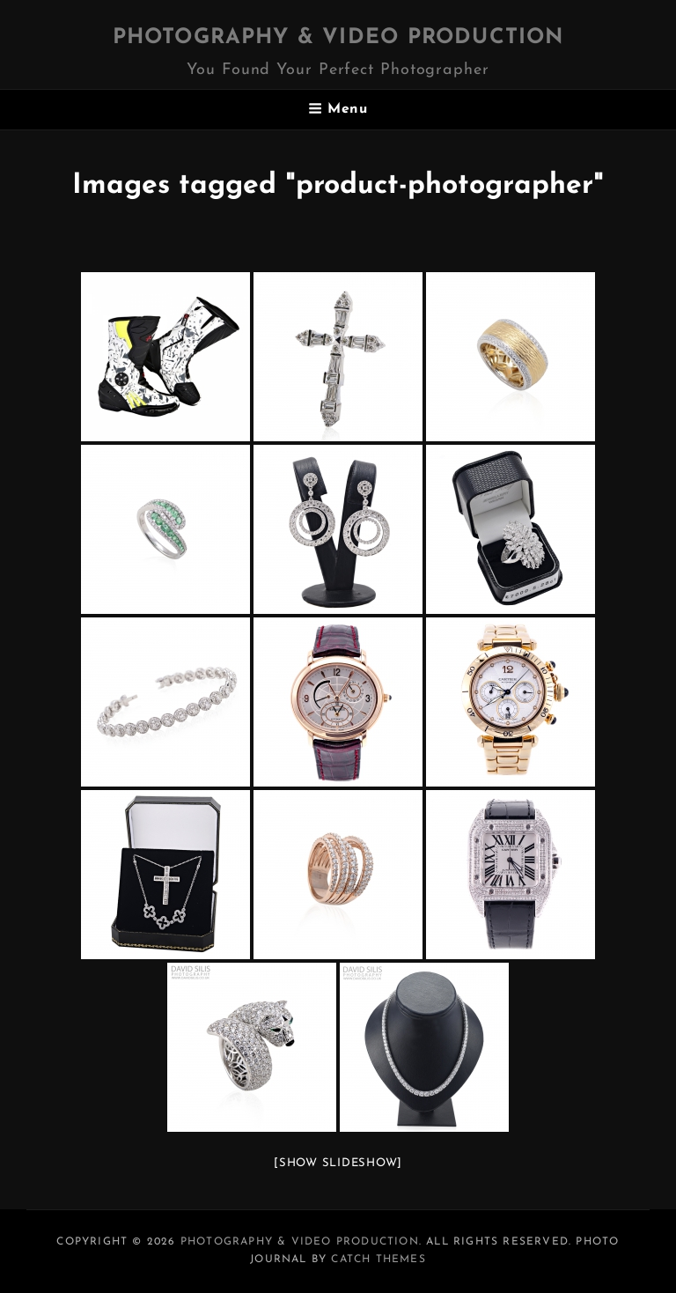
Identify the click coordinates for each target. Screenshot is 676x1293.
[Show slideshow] (338, 1163)
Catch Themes (378, 1259)
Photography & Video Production (338, 37)
